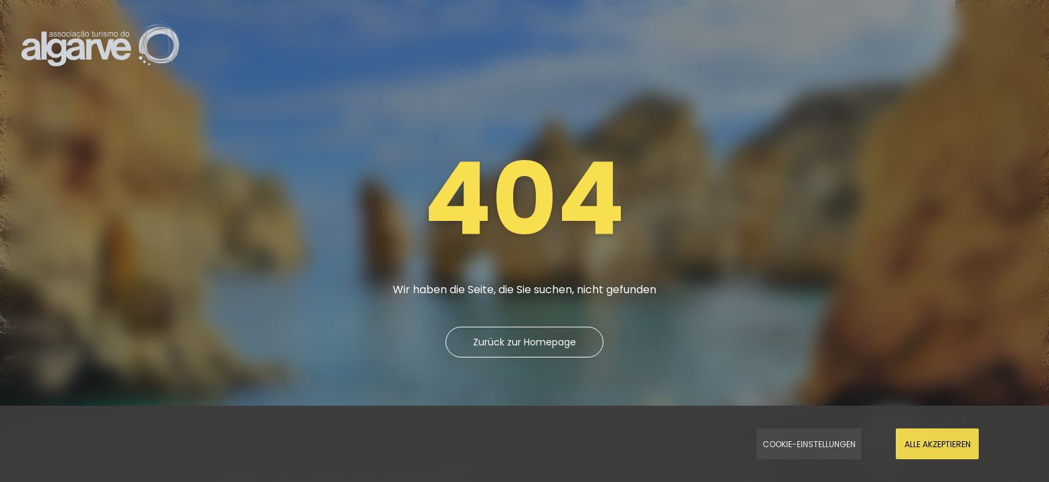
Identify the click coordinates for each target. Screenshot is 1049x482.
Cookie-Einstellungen (809, 444)
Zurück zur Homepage (524, 342)
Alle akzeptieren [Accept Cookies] (937, 444)
